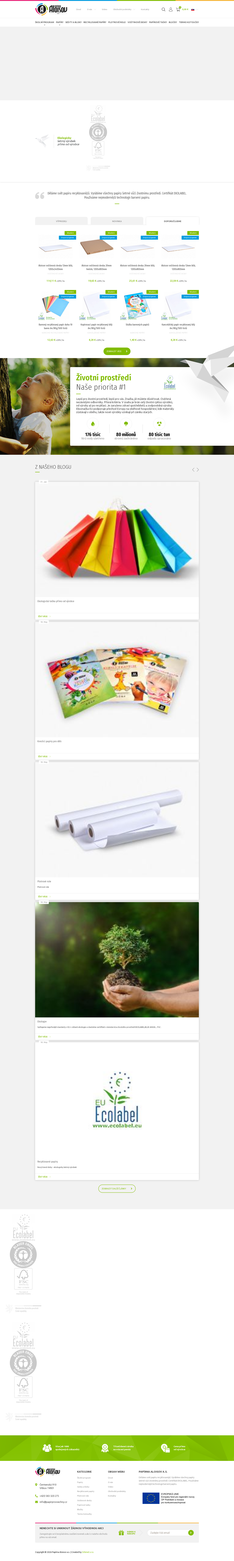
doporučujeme (172, 221)
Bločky (173, 22)
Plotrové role (117, 22)
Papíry (59, 22)
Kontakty (145, 9)
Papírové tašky (158, 22)
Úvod (78, 9)
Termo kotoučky (189, 22)
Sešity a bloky (73, 22)
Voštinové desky (137, 22)
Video (104, 9)
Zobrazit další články (118, 1189)
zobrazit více (118, 351)
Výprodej (61, 221)
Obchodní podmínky (122, 9)
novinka (117, 221)
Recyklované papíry (95, 22)
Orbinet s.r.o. (88, 1552)
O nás (89, 9)
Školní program (44, 22)
